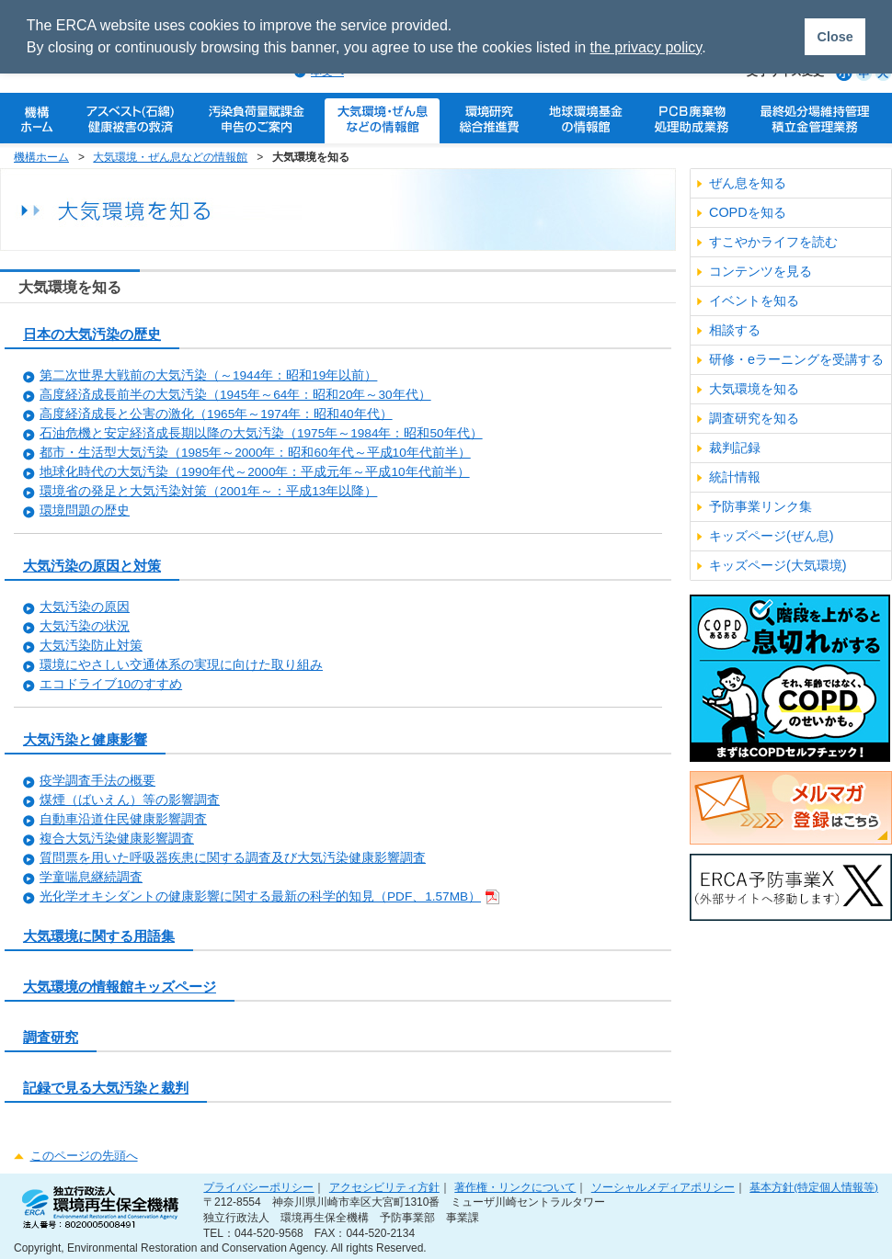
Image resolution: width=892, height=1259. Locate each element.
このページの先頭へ (84, 1156)
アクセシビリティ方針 (384, 1187)
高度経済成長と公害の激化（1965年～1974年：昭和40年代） (216, 414)
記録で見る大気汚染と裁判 (106, 1087)
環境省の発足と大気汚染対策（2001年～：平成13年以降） (208, 491)
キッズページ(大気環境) (778, 565)
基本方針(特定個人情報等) (813, 1187)
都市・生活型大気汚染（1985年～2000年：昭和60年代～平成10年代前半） (255, 452)
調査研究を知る (754, 418)
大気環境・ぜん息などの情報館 (170, 157)
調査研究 (50, 1037)
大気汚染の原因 (85, 607)
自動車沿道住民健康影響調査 (123, 819)
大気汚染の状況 (85, 626)
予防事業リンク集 (760, 506)
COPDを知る (747, 212)
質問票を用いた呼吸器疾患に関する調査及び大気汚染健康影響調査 (233, 858)
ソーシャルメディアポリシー (663, 1187)
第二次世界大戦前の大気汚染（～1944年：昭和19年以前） (208, 375)
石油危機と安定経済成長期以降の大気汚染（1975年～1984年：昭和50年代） (261, 433)
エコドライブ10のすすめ (111, 684)
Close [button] (834, 36)
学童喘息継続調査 (91, 877)
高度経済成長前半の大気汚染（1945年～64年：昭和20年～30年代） (235, 395)
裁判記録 (734, 447)
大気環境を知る (754, 388)
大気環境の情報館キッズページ (119, 986)
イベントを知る (754, 300)
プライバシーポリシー (258, 1187)
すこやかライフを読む (773, 241)
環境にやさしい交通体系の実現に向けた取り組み (181, 665)
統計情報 (734, 477)
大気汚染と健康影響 (85, 739)
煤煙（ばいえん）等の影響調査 (130, 800)
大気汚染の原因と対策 (92, 565)
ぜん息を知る (747, 183)
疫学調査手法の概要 (97, 781)
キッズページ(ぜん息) (771, 535)
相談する (734, 330)
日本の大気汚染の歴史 (92, 334)
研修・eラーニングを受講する (796, 359)
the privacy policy (646, 47)
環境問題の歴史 (85, 510)
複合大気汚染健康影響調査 (117, 838)
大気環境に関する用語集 (99, 936)
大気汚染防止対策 (91, 645)
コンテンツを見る (760, 271)
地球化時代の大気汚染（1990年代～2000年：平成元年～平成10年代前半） (255, 472)
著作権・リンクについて (515, 1187)
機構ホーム (41, 157)
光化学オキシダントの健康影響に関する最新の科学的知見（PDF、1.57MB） (269, 896)
